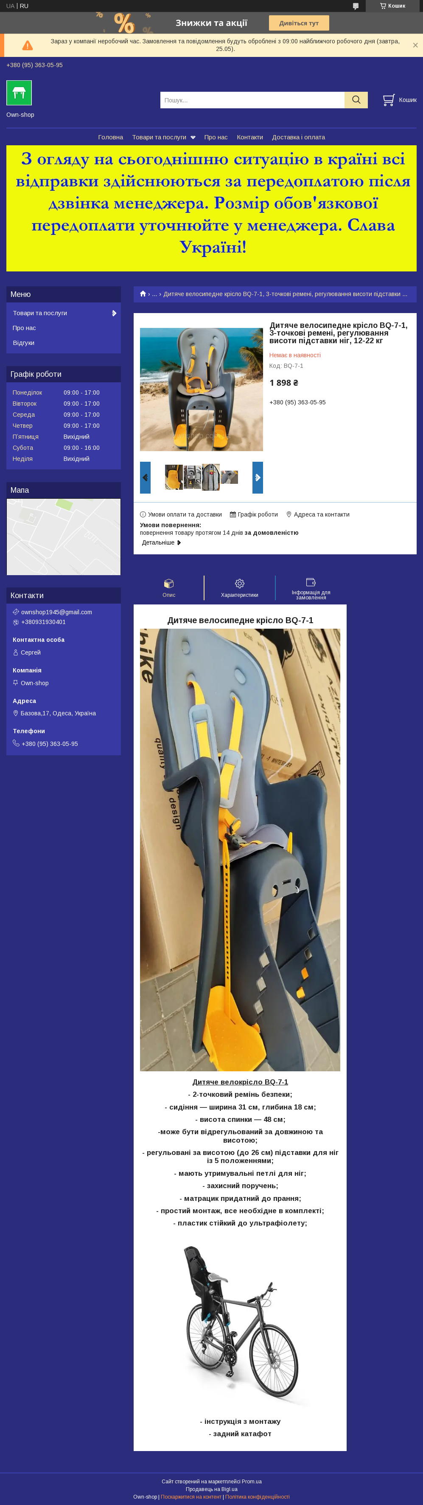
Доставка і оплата (298, 137)
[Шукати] (356, 100)
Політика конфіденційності (257, 1497)
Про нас (216, 137)
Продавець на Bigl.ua (212, 1489)
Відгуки (23, 342)
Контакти (250, 137)
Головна (110, 137)
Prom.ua (252, 1482)
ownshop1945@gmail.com (56, 612)
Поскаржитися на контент (191, 1497)
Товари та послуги (159, 137)
